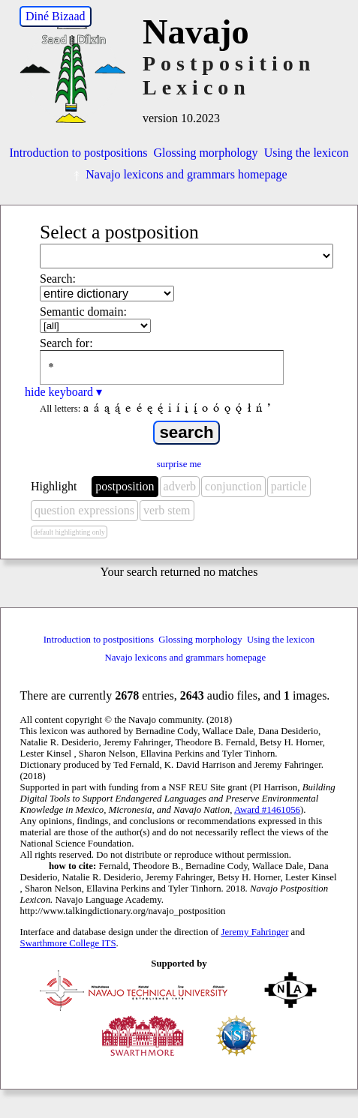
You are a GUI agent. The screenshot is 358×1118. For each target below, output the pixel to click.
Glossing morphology (206, 152)
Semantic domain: (83, 311)
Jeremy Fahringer (255, 932)
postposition (124, 486)
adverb (180, 486)
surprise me (179, 464)
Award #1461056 (267, 810)
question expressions (84, 510)
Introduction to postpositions (79, 152)
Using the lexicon (306, 152)
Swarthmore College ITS (68, 943)
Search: (58, 278)
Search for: (66, 343)
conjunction (233, 486)
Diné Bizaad (56, 16)
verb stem (167, 510)
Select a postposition (119, 232)
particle (289, 486)
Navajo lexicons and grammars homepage (179, 174)
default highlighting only (68, 532)
